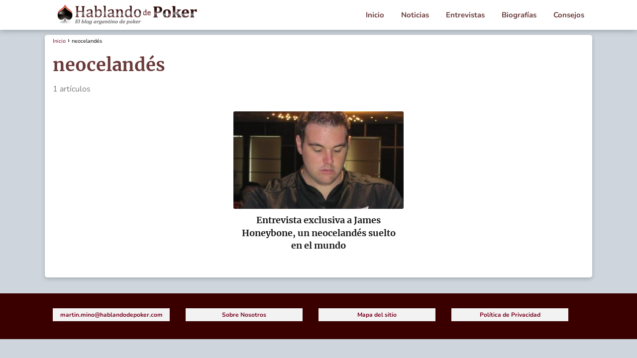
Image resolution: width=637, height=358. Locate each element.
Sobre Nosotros (244, 315)
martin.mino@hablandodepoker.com (111, 315)
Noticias (415, 15)
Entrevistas (465, 15)
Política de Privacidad (510, 315)
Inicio (375, 15)
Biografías (519, 15)
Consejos (568, 15)
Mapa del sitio (377, 315)
